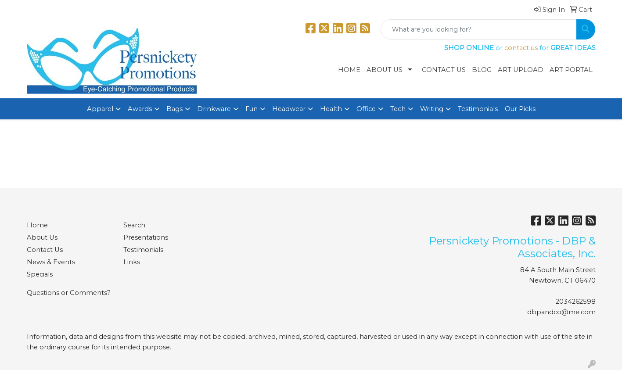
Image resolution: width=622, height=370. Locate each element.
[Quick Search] (479, 29)
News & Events (51, 262)
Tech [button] (398, 109)
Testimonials (478, 109)
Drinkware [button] (214, 109)
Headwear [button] (289, 109)
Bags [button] (174, 109)
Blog (482, 70)
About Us (385, 70)
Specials (40, 274)
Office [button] (366, 109)
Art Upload (520, 70)
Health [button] (331, 109)
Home (349, 70)
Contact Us (444, 70)
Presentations (145, 237)
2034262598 (576, 301)
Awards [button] (140, 109)
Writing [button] (431, 109)
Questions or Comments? (69, 293)
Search (134, 225)
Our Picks (520, 109)
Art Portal (571, 70)
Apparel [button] (100, 109)
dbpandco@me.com (561, 312)
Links (131, 262)
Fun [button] (251, 109)
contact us (521, 48)
